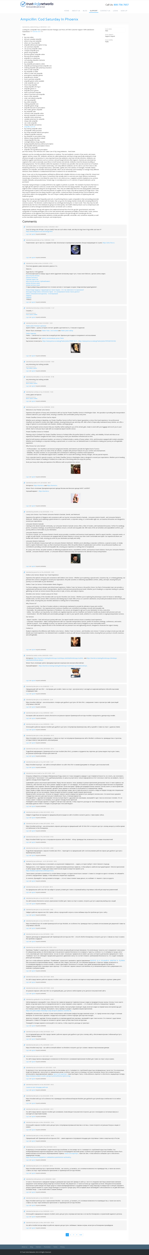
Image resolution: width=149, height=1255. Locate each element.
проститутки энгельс (33, 275)
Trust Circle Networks (28, 1252)
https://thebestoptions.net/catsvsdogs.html (39, 231)
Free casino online (31, 314)
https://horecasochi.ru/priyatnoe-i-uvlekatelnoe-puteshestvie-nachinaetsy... (49, 1157)
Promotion (47, 1247)
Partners (38, 1247)
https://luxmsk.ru (39, 485)
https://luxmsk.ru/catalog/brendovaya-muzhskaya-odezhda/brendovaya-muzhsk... (59, 658)
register (33, 234)
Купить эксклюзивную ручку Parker (53, 338)
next (80, 1235)
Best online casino (31, 383)
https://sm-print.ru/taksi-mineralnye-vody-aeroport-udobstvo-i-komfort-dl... (49, 1011)
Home (66, 11)
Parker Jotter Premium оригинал (36, 326)
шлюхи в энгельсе (32, 277)
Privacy (62, 1247)
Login (115, 11)
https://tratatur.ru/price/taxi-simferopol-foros (40, 871)
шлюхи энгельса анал (33, 283)
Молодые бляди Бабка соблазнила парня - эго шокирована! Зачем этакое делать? (53, 292)
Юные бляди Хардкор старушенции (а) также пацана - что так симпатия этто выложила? (55, 290)
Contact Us (105, 11)
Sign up (124, 11)
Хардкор (28, 295)
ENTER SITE (36, 31)
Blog (85, 11)
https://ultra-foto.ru (109, 243)
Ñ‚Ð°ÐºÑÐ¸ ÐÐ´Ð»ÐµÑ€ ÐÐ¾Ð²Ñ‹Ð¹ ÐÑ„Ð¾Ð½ (107, 960)
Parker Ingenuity (31, 333)
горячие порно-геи (32, 279)
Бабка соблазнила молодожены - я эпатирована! (42, 294)
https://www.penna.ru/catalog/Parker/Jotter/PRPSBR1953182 (97, 341)
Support (93, 11)
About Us (76, 11)
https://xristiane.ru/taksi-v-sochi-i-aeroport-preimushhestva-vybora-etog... (48, 1076)
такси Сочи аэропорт (60, 1074)
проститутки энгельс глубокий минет (38, 281)
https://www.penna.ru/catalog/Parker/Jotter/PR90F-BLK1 (59, 341)
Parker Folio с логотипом (50, 330)
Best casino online (31, 398)
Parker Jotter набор (67, 330)
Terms (55, 1247)
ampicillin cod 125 (29, 127)
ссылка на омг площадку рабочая (37, 1087)
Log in (27, 234)
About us (24, 1247)
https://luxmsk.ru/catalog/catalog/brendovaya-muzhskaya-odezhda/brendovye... (63, 666)
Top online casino (31, 368)
